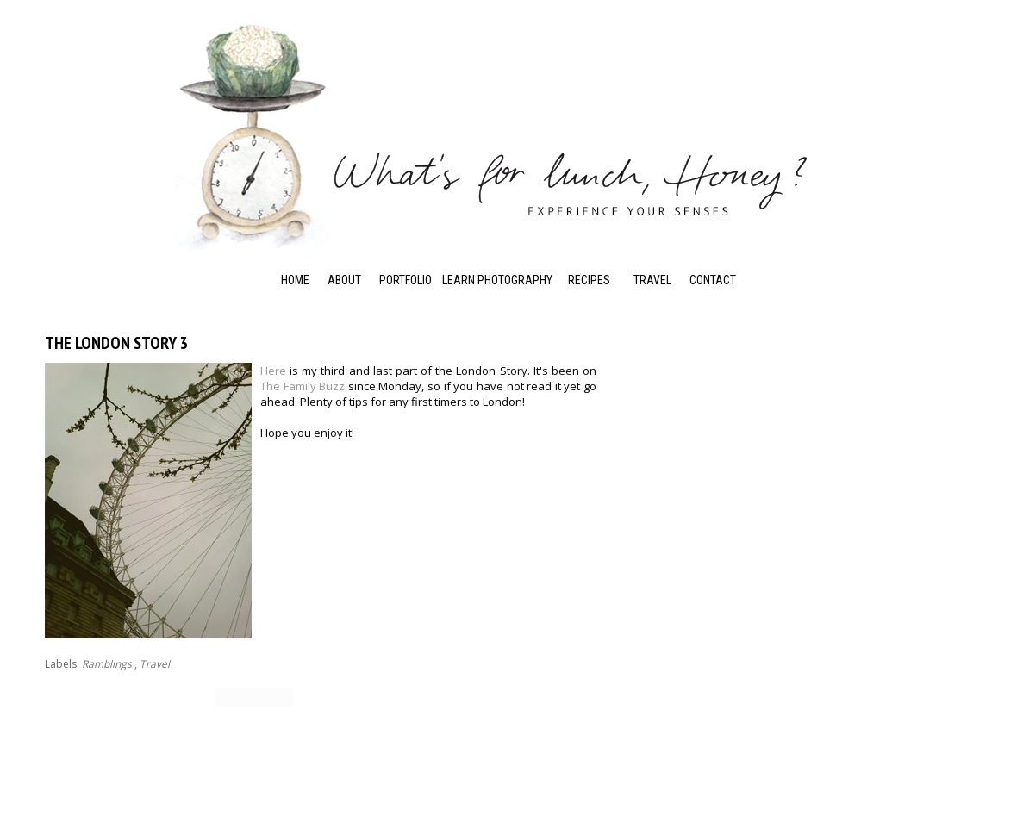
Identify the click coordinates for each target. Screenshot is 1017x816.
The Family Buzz (302, 386)
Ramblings (107, 664)
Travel (652, 280)
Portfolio (405, 280)
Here (273, 370)
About (344, 280)
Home (295, 280)
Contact (712, 280)
